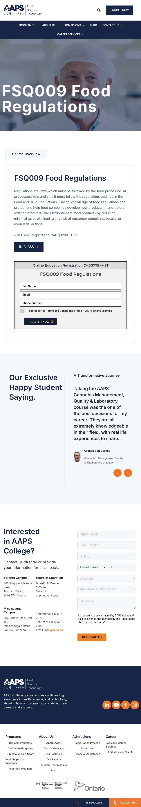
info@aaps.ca (53, 630)
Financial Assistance (87, 753)
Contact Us (112, 25)
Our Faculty (54, 759)
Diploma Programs (20, 742)
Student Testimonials (54, 764)
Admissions (74, 25)
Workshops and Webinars (15, 761)
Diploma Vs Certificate (20, 753)
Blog (93, 25)
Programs (28, 25)
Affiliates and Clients (120, 752)
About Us (50, 25)
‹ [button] (117, 472)
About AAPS (53, 742)
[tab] (26, 154)
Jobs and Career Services (116, 744)
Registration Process (87, 742)
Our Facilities (54, 753)
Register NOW (42, 322)
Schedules (87, 748)
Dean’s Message (54, 748)
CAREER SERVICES (70, 34)
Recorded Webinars (20, 768)
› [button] (128, 472)
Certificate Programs (20, 748)
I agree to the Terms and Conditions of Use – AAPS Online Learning (70, 310)
